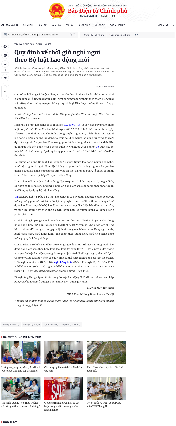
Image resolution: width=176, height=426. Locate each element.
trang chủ (9, 25)
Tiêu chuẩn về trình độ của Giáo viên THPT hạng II (104, 404)
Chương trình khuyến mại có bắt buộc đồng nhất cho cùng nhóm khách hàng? (61, 406)
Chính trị (28, 25)
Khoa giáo (84, 25)
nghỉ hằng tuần (63, 262)
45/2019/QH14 (71, 124)
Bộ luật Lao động (11, 324)
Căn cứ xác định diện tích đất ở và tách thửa (105, 369)
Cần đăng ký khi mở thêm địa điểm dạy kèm (63, 369)
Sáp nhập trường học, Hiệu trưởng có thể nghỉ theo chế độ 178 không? (20, 404)
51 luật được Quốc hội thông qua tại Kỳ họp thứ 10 (33, 34)
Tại (16, 196)
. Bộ (96, 146)
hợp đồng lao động (71, 324)
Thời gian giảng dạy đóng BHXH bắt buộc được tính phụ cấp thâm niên (20, 369)
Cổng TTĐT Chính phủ (93, 35)
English (104, 16)
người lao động (51, 324)
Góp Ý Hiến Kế (117, 25)
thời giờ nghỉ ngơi (31, 324)
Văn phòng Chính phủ (119, 35)
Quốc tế (100, 25)
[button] (70, 34)
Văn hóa (56, 25)
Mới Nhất (163, 25)
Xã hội (69, 25)
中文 (113, 16)
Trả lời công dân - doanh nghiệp (32, 44)
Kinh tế (42, 25)
